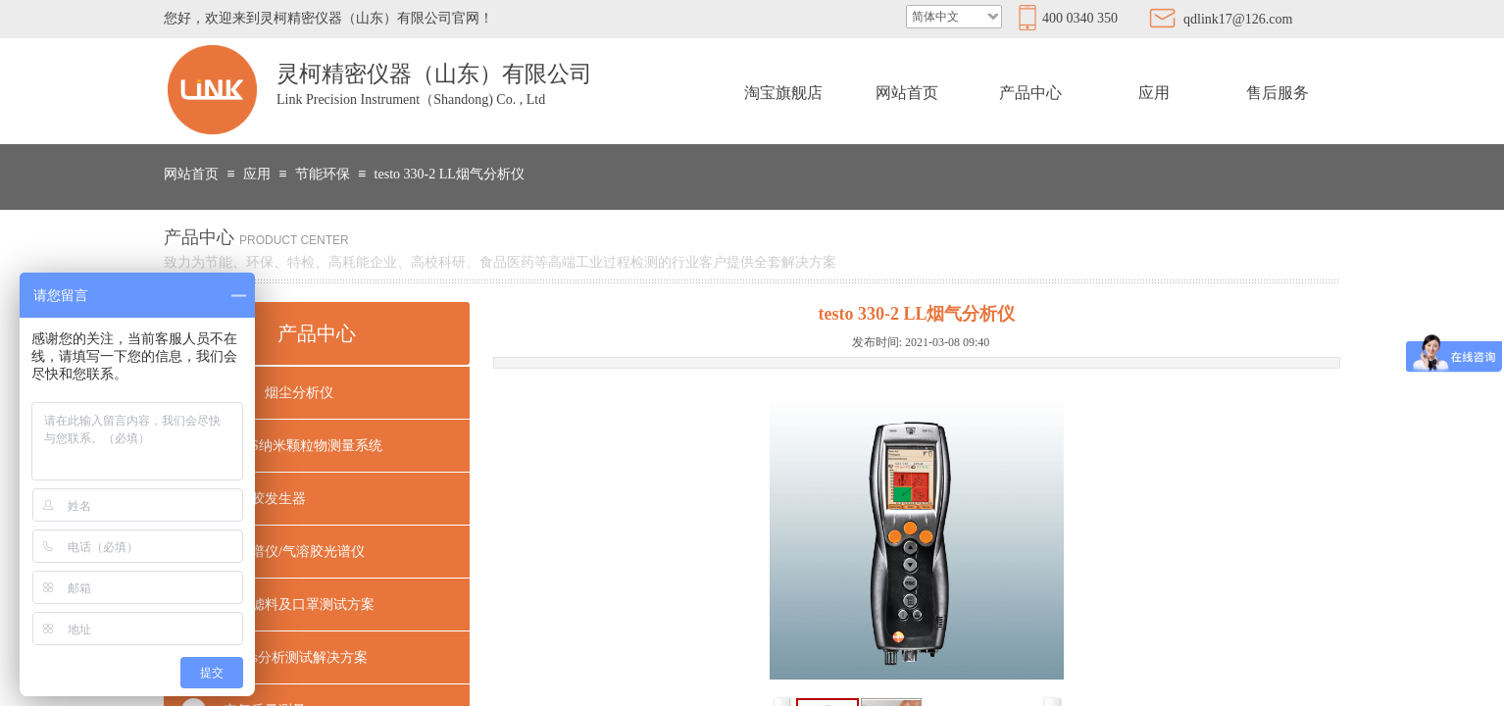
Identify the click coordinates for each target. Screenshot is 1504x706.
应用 (1154, 92)
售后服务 (1277, 92)
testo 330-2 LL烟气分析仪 (450, 174)
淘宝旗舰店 (783, 92)
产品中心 (1030, 92)
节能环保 (322, 174)
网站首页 (907, 92)
